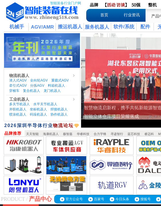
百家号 (99, 199)
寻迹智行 (117, 134)
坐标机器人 (38, 109)
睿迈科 (149, 134)
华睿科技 (83, 134)
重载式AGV (60, 80)
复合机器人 (31, 91)
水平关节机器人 (45, 104)
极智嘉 (67, 134)
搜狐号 (145, 199)
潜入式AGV (18, 80)
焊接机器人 (59, 109)
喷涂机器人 (17, 114)
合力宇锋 (100, 134)
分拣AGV (37, 86)
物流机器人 (19, 75)
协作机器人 (59, 114)
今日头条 (122, 199)
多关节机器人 (19, 104)
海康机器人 (51, 134)
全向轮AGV (39, 80)
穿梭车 (14, 91)
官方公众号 (74, 199)
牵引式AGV (18, 86)
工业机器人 (19, 99)
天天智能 (32, 134)
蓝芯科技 (133, 134)
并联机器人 (17, 109)
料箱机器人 (56, 86)
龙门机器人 (52, 91)
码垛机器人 (38, 114)
